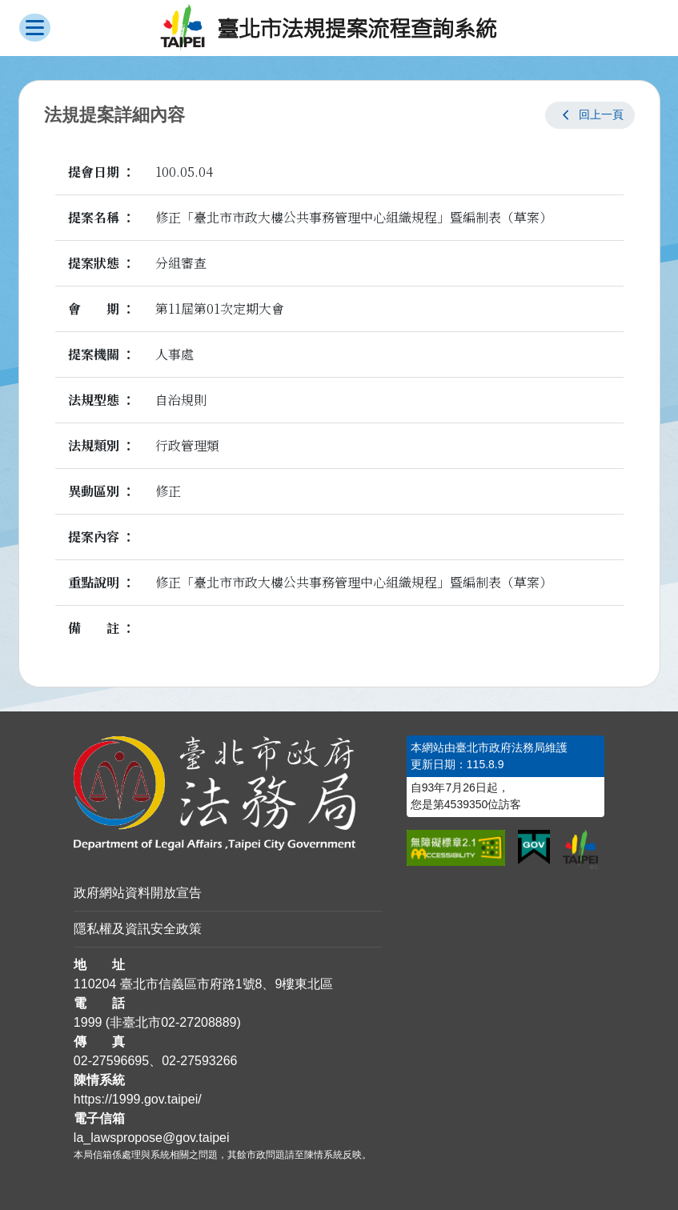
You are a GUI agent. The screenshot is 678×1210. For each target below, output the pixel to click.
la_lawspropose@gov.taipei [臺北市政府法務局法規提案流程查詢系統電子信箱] (152, 1137)
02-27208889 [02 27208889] (198, 1022)
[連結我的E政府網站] (534, 847)
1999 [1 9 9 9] (88, 1022)
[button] (590, 115)
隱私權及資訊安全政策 (138, 929)
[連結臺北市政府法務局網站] (228, 793)
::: (5, 744)
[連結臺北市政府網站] (580, 850)
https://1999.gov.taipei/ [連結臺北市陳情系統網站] (138, 1099)
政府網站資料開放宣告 (138, 892)
